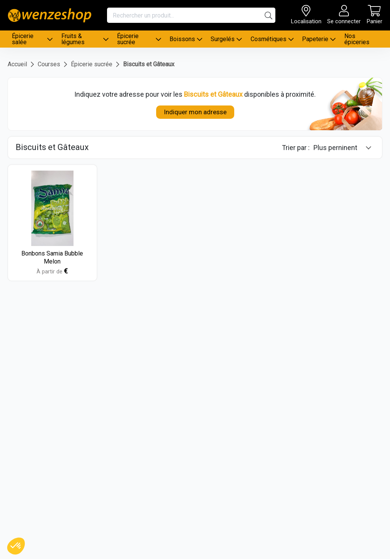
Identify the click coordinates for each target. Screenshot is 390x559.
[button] (16, 546)
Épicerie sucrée (91, 64)
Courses (49, 64)
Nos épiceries (356, 39)
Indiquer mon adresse (195, 112)
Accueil (17, 64)
